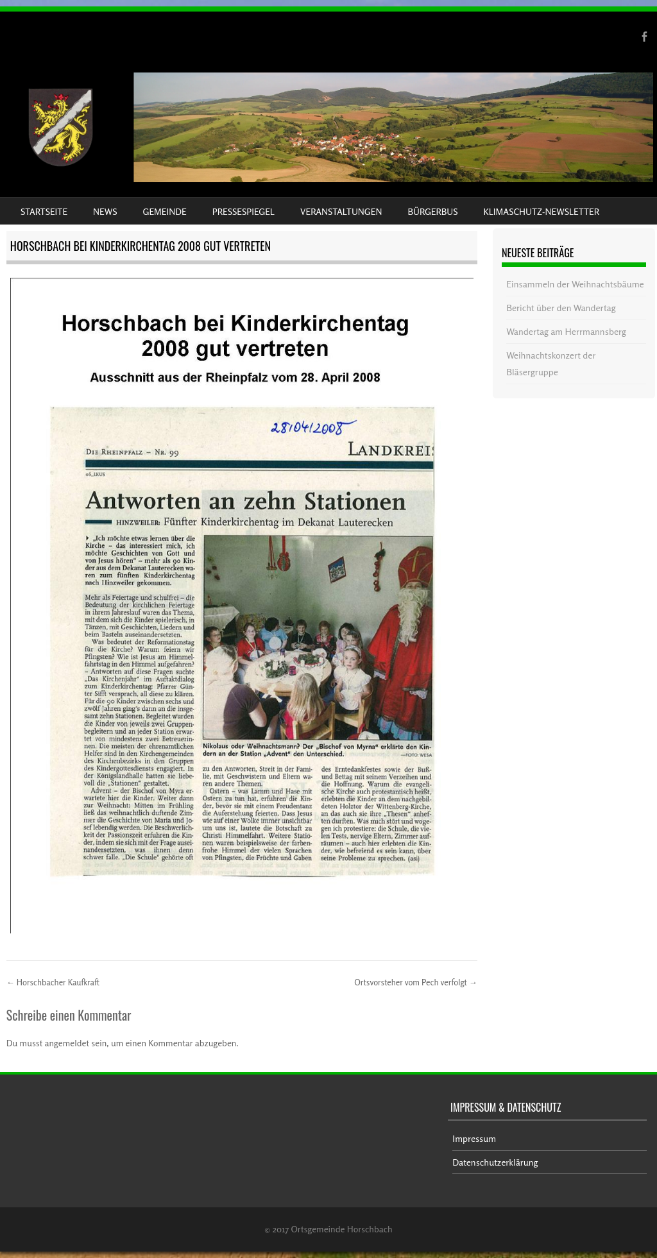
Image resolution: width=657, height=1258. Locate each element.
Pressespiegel (243, 211)
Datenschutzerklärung (495, 1162)
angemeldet (67, 1042)
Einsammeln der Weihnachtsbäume (575, 283)
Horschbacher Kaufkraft (52, 982)
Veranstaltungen (341, 211)
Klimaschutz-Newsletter (541, 211)
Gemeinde (165, 211)
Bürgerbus (432, 211)
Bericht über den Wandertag (560, 307)
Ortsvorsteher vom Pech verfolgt (415, 982)
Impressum (474, 1138)
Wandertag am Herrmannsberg (566, 331)
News (105, 211)
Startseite (44, 211)
